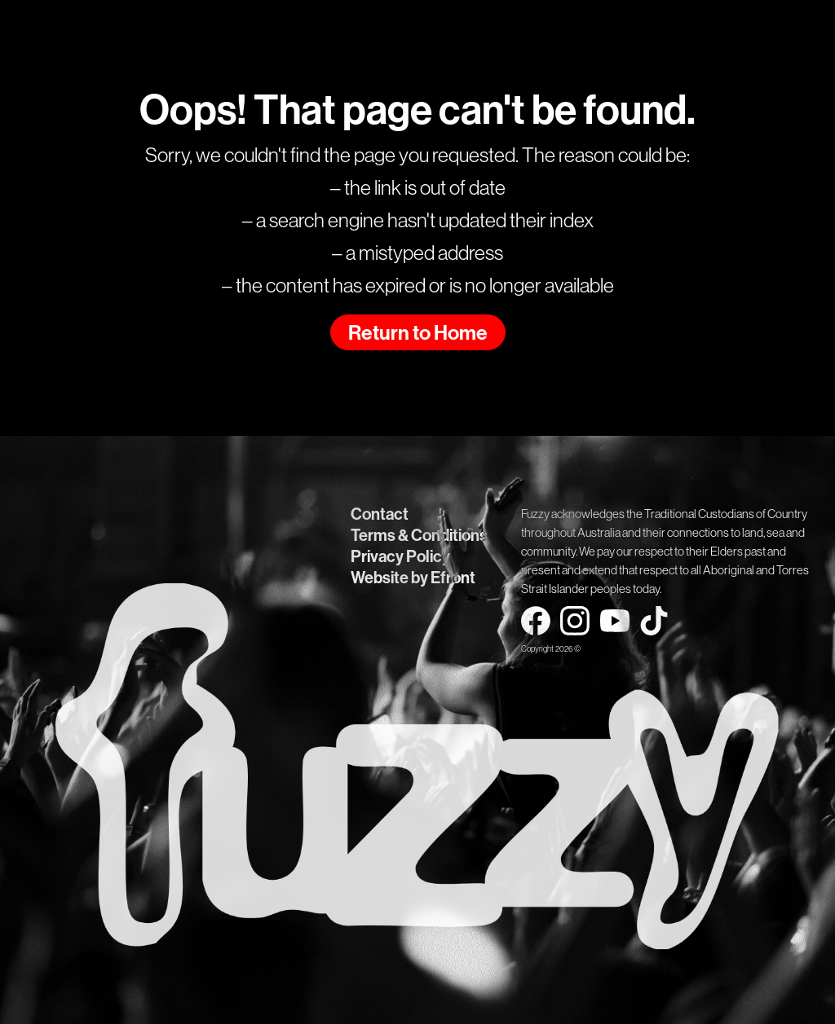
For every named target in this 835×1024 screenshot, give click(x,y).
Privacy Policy (400, 556)
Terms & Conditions (419, 535)
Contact (380, 514)
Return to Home (418, 333)
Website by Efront (413, 577)
